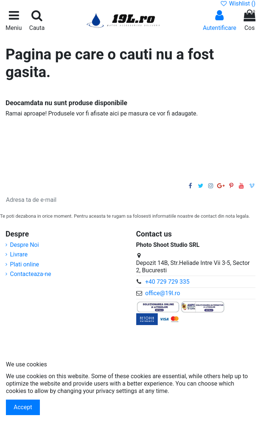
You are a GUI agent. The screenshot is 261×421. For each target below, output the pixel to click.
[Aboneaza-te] (241, 200)
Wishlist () (237, 3)
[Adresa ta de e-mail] (116, 200)
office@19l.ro (162, 293)
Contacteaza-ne (30, 273)
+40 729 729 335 (167, 281)
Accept (23, 407)
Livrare (19, 254)
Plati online (24, 264)
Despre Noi (24, 244)
